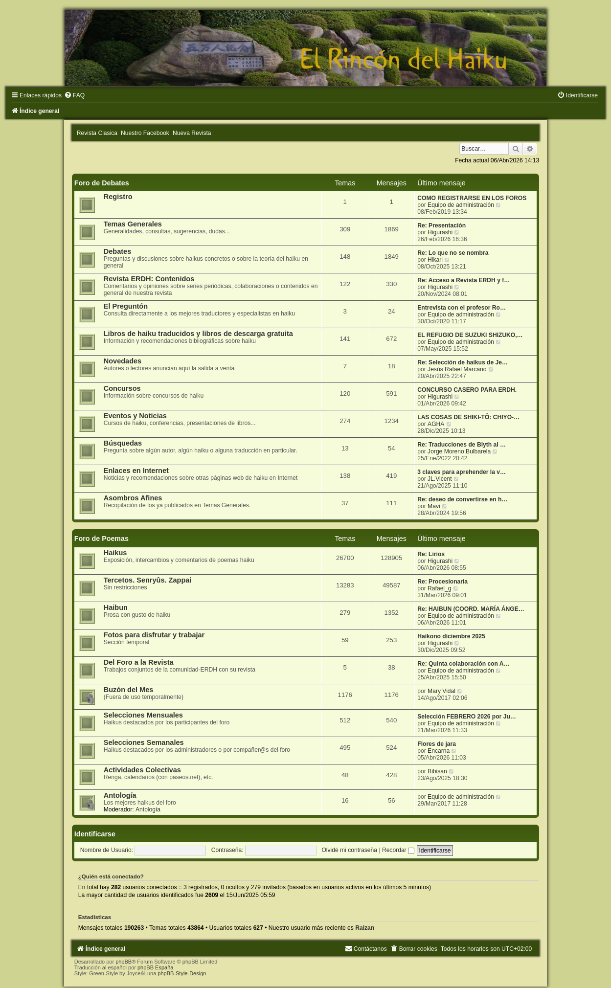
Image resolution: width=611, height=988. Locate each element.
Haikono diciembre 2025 (451, 636)
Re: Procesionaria (442, 581)
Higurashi (440, 232)
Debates (117, 251)
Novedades (122, 361)
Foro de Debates (101, 183)
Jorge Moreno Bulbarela (459, 451)
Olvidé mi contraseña (349, 850)
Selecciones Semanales (144, 742)
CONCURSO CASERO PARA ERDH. (467, 389)
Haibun (116, 607)
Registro (118, 197)
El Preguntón (126, 306)
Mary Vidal (441, 691)
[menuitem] (74, 95)
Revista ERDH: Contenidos (149, 279)
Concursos (122, 388)
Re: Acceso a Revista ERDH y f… (463, 280)
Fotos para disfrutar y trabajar (154, 635)
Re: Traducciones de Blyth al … (461, 444)
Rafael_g (439, 588)
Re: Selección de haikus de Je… (462, 362)
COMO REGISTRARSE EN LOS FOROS (471, 198)
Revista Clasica (97, 133)
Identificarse (94, 834)
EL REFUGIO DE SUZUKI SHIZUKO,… (469, 335)
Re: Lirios (431, 554)
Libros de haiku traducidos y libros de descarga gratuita (198, 333)
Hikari (435, 259)
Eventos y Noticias (135, 416)
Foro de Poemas (101, 538)
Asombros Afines (133, 498)
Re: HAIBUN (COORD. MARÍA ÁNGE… (470, 609)
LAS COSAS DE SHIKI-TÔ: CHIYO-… (468, 417)
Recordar (398, 850)
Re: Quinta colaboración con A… (463, 663)
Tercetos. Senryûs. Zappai (148, 580)
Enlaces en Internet (136, 470)
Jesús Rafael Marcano (457, 369)
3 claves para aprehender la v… (461, 472)
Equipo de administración (461, 205)
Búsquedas (123, 443)
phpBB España (155, 967)
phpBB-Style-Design (182, 973)
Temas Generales (133, 224)
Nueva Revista (192, 133)
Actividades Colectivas (142, 770)
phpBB (123, 962)
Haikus (115, 553)
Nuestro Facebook (145, 133)
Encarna (439, 750)
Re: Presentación (441, 225)
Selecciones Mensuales (143, 715)
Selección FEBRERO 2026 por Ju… (466, 716)
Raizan (364, 927)
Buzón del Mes (129, 690)
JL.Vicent (440, 478)
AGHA (436, 424)
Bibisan (437, 771)
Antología (120, 795)
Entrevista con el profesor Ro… (461, 307)
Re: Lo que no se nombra (452, 252)
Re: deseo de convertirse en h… (462, 499)
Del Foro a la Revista (139, 662)
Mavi (434, 506)
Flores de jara (436, 744)
